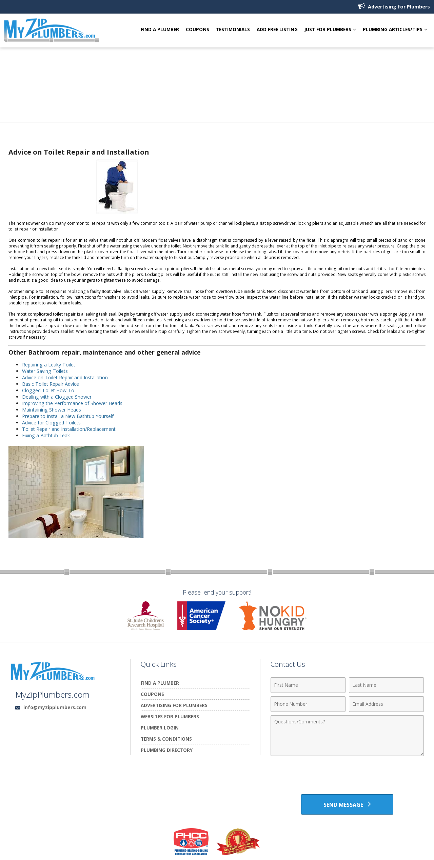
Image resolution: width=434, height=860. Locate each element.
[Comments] (347, 735)
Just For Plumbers (327, 29)
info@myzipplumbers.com (54, 707)
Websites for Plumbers (170, 716)
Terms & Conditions (166, 739)
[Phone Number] (308, 704)
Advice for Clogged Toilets (52, 422)
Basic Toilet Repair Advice (51, 384)
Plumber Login (160, 727)
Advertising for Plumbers (394, 6)
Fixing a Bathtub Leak (46, 435)
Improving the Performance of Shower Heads (73, 403)
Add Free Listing (277, 29)
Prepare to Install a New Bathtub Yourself (69, 416)
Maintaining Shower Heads (52, 409)
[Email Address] (386, 704)
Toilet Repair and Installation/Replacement (70, 429)
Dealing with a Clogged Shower (57, 397)
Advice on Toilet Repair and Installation (66, 377)
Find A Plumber (160, 29)
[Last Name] (386, 685)
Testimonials (233, 29)
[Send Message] (347, 804)
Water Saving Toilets (45, 371)
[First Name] (308, 685)
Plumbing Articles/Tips (392, 29)
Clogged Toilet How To (48, 390)
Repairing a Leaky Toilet (49, 364)
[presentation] (347, 776)
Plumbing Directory (167, 750)
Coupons (197, 29)
